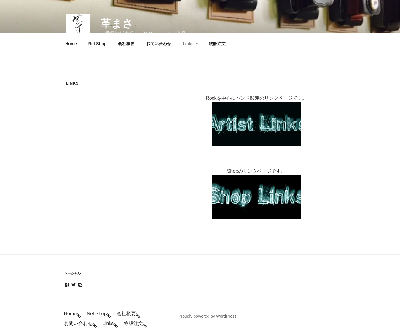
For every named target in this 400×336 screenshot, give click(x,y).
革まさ (117, 24)
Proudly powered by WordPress (207, 316)
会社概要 (126, 43)
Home (71, 43)
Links (191, 43)
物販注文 (217, 43)
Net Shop (97, 43)
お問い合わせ (158, 43)
